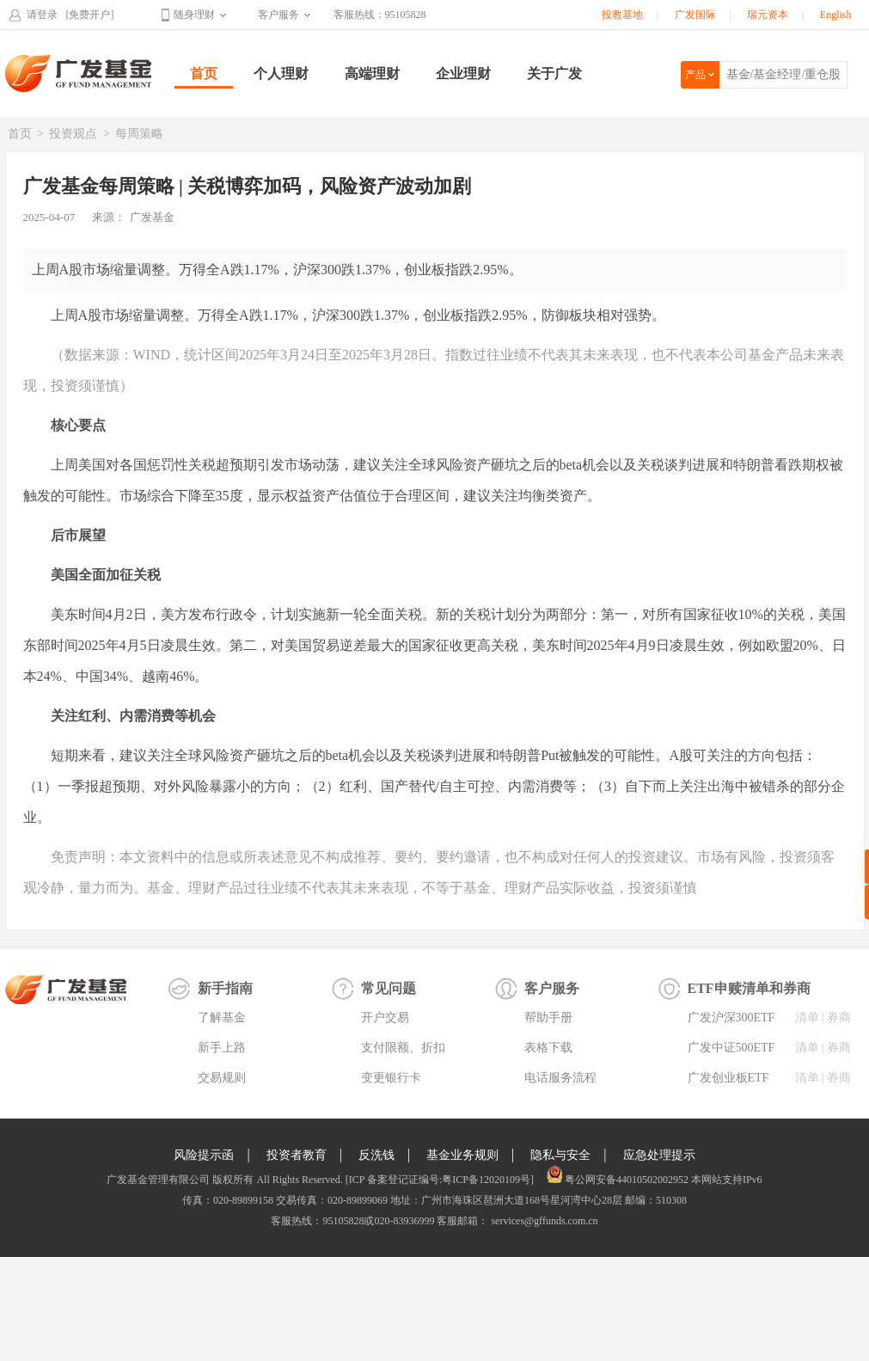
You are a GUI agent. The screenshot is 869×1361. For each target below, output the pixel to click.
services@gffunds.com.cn (542, 1221)
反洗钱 (376, 1155)
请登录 (42, 15)
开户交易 (385, 1017)
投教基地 (622, 15)
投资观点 (73, 133)
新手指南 (225, 988)
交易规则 (222, 1077)
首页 (203, 73)
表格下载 (548, 1047)
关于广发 (554, 73)
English (836, 15)
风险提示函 (204, 1155)
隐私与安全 (560, 1155)
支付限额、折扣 (403, 1047)
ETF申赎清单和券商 (749, 988)
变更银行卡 (391, 1077)
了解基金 (222, 1017)
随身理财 (194, 15)
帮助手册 (548, 1017)
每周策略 (139, 133)
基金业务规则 (462, 1155)
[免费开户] (90, 15)
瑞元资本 (767, 15)
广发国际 (695, 15)
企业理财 (463, 73)
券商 (839, 1017)
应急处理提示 (659, 1155)
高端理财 (372, 73)
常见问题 (388, 988)
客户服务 (278, 15)
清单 (807, 1017)
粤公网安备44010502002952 (626, 1180)
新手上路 (222, 1047)
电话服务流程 (560, 1077)
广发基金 (79, 73)
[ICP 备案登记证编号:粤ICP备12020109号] (440, 1180)
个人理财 (281, 73)
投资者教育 (296, 1155)
